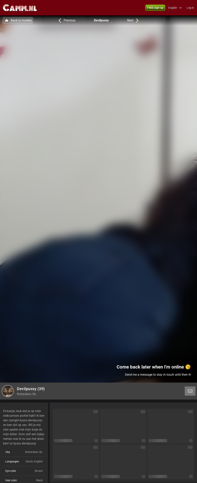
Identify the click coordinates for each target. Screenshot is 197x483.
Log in (190, 7)
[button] (175, 7)
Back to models (18, 20)
